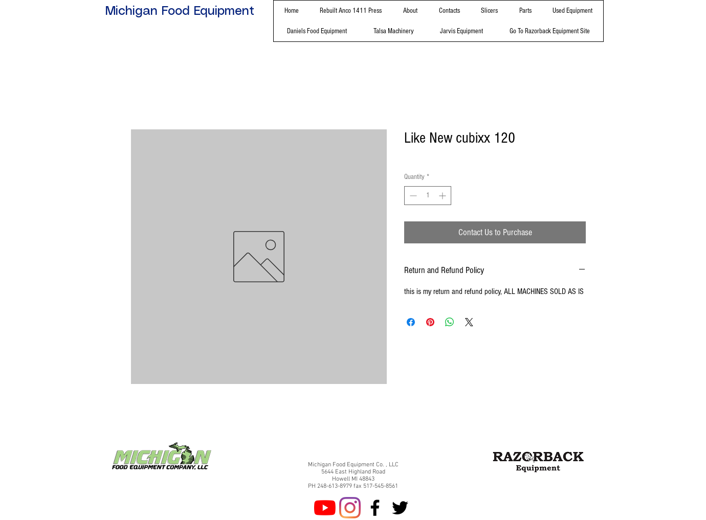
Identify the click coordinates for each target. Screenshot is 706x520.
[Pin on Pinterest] (430, 322)
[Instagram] (350, 507)
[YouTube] (325, 507)
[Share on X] (469, 322)
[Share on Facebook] (411, 322)
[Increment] (443, 196)
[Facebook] (375, 507)
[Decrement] (412, 196)
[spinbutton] (427, 196)
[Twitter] (400, 507)
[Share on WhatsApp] (450, 322)
